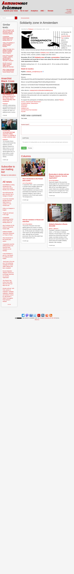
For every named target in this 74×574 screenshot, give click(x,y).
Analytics (34, 11)
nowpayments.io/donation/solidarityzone (41, 90)
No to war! (24, 11)
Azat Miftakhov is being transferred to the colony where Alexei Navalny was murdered (9, 98)
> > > (9, 304)
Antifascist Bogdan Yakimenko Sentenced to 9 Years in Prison (8, 233)
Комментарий (25, 124)
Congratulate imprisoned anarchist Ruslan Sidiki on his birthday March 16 (8, 38)
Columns (26, 156)
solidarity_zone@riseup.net (34, 71)
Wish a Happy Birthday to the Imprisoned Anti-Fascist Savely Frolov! (8, 71)
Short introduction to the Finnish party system (8, 239)
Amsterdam (24, 106)
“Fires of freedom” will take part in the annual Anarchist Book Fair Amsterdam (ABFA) (8, 31)
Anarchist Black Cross (7, 79)
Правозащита (34, 103)
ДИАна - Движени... (54, 228)
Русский (23, 111)
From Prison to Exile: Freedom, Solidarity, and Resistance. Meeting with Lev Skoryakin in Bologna (8, 58)
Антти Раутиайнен (27, 183)
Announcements (25, 18)
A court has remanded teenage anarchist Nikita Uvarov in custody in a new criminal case (9, 134)
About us (37, 319)
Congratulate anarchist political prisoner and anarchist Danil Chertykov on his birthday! (8, 247)
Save (24, 148)
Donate (50, 11)
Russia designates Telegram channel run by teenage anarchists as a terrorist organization (8, 274)
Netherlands (24, 105)
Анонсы (23, 101)
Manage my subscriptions (8, 175)
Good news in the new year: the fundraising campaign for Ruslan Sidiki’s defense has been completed (8, 265)
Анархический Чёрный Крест (33, 101)
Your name (24, 118)
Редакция (30, 29)
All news (7, 181)
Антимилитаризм (25, 103)
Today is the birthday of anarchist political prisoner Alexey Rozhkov (8, 44)
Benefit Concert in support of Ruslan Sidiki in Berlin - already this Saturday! (8, 65)
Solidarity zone (44, 52)
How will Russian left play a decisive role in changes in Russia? (8, 194)
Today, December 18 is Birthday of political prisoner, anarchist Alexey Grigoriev (8, 51)
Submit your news (11, 11)
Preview (30, 148)
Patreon (61, 100)
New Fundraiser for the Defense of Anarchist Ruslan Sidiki (8, 227)
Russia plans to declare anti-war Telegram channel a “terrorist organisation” (59, 176)
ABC (42, 11)
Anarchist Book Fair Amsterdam (29, 110)
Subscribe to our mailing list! (8, 169)
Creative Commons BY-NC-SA (47, 318)
